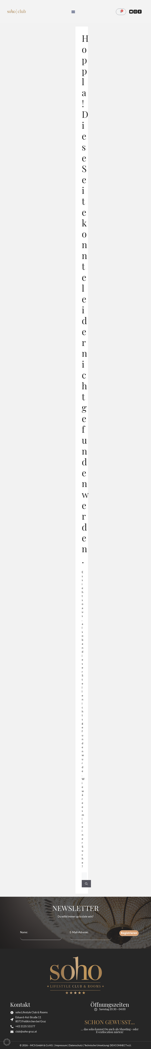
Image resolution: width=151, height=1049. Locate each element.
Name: (24, 932)
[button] (73, 12)
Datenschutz (76, 1045)
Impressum (61, 1045)
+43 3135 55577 (25, 1026)
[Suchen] (86, 884)
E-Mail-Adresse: (91, 935)
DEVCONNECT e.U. (120, 1045)
